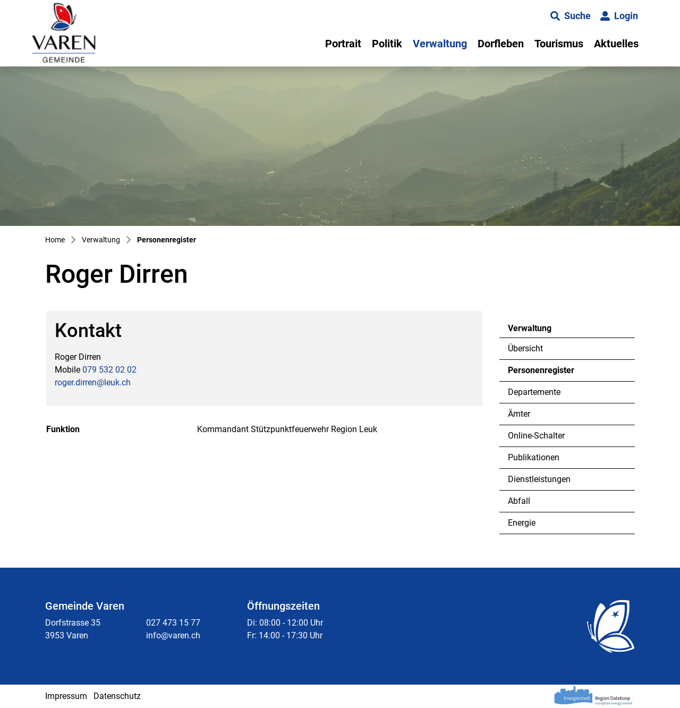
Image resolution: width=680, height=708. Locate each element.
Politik (387, 43)
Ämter (519, 414)
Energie (522, 523)
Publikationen (533, 457)
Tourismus (558, 43)
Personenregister (540, 373)
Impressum (66, 696)
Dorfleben (501, 43)
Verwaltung (440, 43)
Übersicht (525, 348)
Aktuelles (616, 43)
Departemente (534, 392)
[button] (571, 16)
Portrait (343, 43)
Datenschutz (117, 696)
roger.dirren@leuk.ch (93, 382)
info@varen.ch (173, 635)
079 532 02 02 (109, 370)
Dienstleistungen (539, 479)
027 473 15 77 (173, 623)
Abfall (519, 501)
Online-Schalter (536, 436)
